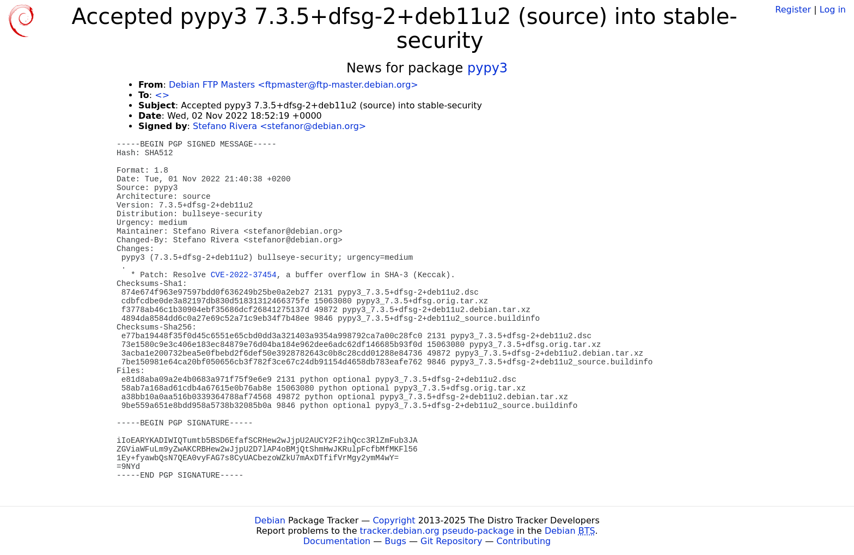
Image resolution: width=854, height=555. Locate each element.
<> (162, 95)
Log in (833, 9)
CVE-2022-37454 (244, 275)
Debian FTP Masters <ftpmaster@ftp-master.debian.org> (293, 85)
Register (793, 9)
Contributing (524, 541)
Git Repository (451, 541)
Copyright (394, 520)
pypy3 (487, 68)
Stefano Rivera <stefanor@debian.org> (279, 126)
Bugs (395, 541)
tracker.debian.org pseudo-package (437, 531)
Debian (269, 520)
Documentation (336, 541)
